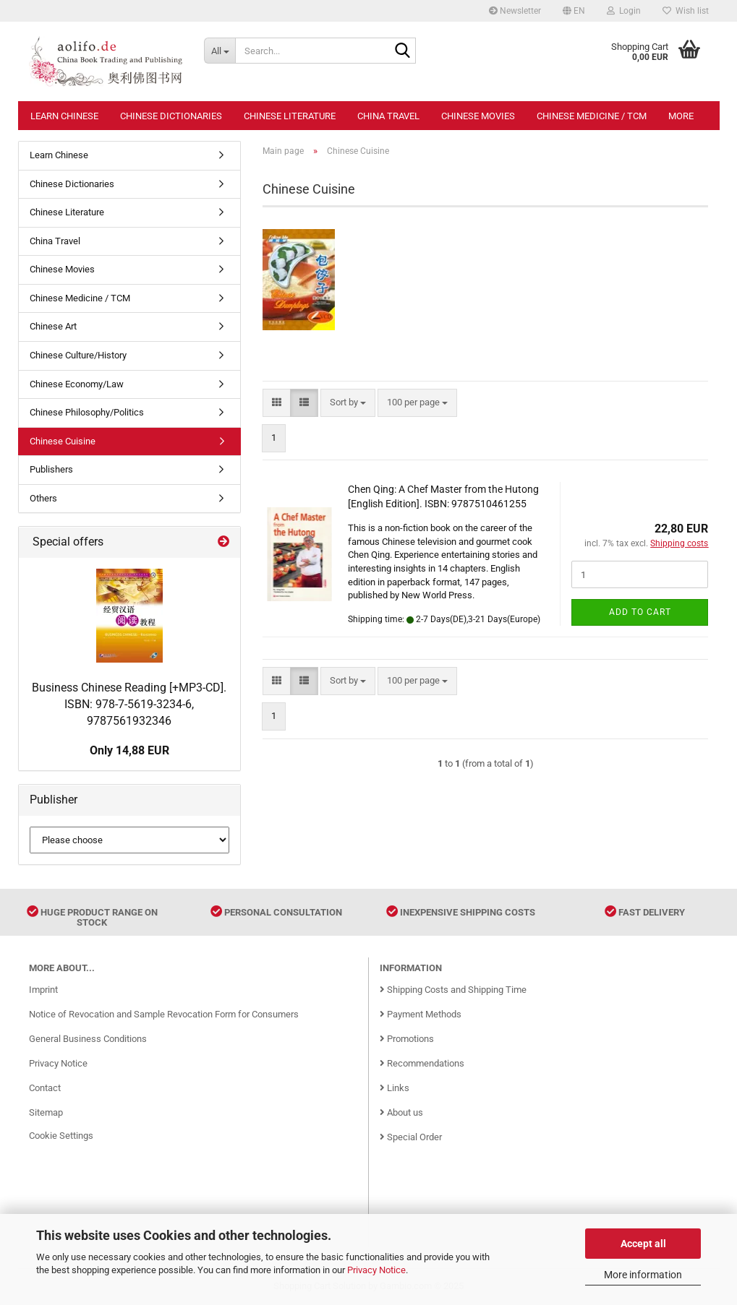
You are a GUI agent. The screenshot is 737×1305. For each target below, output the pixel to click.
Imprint (43, 989)
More (681, 116)
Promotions (407, 1038)
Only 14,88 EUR (129, 750)
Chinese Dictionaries (171, 116)
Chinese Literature (290, 116)
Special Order (411, 1137)
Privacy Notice (376, 1270)
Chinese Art (53, 326)
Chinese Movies (478, 116)
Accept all (643, 1243)
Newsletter (515, 11)
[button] (574, 11)
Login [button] (624, 11)
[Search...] (219, 51)
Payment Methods (420, 1014)
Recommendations (422, 1063)
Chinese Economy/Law (77, 384)
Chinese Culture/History (78, 355)
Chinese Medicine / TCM (592, 116)
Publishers (51, 469)
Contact (45, 1087)
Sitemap (46, 1112)
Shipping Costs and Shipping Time (453, 989)
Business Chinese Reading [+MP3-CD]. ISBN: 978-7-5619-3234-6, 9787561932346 (129, 704)
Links (394, 1087)
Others (43, 498)
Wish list (686, 11)
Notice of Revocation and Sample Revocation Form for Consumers (164, 1014)
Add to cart (640, 612)
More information (643, 1274)
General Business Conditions (88, 1038)
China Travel (388, 116)
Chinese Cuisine (62, 441)
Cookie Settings (61, 1135)
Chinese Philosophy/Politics (87, 412)
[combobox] (347, 403)
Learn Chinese (64, 116)
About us (401, 1112)
